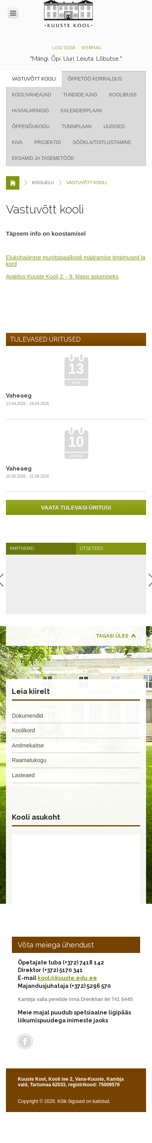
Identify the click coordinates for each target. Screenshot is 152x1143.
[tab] (41, 548)
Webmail (91, 47)
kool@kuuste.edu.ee (67, 978)
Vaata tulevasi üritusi (76, 507)
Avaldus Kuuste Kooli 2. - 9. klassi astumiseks (62, 276)
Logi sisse (64, 47)
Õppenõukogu (30, 126)
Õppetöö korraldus (95, 79)
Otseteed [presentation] (91, 548)
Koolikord (23, 730)
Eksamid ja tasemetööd (43, 158)
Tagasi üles (112, 636)
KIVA (17, 142)
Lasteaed (23, 775)
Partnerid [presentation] (22, 548)
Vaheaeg (19, 395)
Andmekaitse (28, 745)
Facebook (25, 1041)
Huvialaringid (30, 110)
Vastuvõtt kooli (34, 79)
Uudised (114, 126)
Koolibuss (123, 95)
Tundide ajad (80, 95)
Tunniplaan (76, 126)
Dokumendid (27, 716)
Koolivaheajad (31, 95)
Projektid (47, 142)
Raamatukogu (29, 760)
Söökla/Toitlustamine (102, 142)
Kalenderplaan (81, 110)
